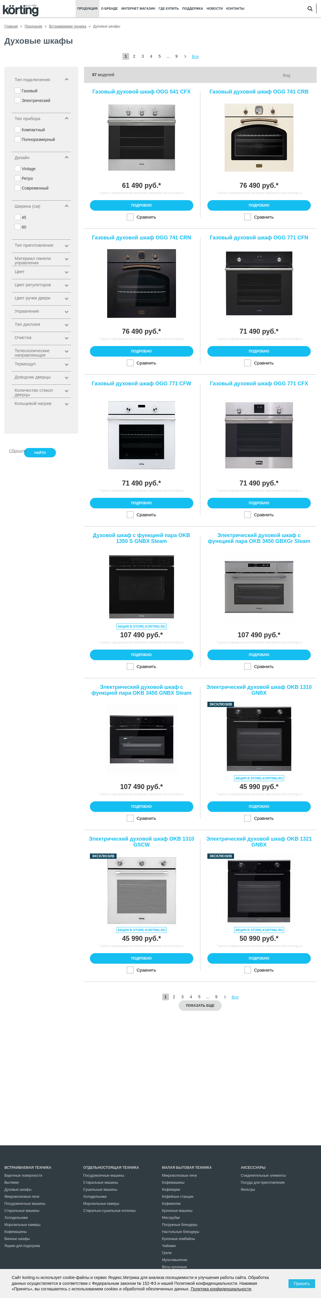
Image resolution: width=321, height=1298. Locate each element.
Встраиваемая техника (27, 1168)
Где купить (168, 8)
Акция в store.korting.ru (141, 626)
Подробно (141, 205)
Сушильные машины (100, 1190)
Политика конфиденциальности (221, 1289)
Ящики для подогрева (22, 1246)
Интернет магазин (138, 8)
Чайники (169, 1246)
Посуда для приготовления (263, 1183)
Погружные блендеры (179, 1225)
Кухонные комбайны (178, 1239)
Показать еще (200, 1006)
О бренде (109, 8)
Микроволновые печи (21, 1197)
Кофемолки (171, 1204)
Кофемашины (15, 1232)
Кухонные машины (177, 1211)
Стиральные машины (21, 1211)
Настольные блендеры (180, 1232)
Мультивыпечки (174, 1260)
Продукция (87, 8)
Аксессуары (253, 1168)
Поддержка (192, 8)
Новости (214, 8)
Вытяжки (11, 1183)
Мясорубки (171, 1218)
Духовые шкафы (17, 1190)
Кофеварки (171, 1190)
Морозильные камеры (22, 1225)
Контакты (235, 8)
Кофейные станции (177, 1197)
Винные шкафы (17, 1239)
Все (195, 56)
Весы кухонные (174, 1267)
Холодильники (16, 1218)
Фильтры (248, 1190)
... (168, 56)
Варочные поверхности (23, 1175)
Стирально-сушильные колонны (109, 1211)
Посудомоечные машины (24, 1204)
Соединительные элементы (263, 1175)
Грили (167, 1253)
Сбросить (15, 450)
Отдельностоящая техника (111, 1168)
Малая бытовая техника (187, 1168)
